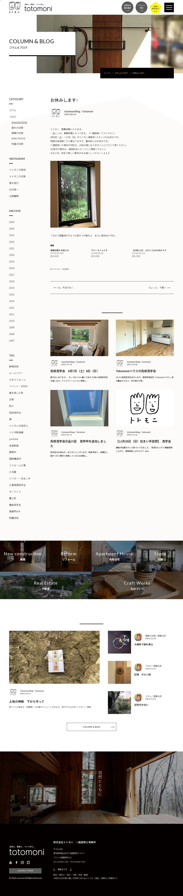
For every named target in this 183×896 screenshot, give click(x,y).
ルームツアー (16, 373)
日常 (11, 399)
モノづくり (15, 491)
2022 (11, 241)
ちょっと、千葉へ (157, 287)
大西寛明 (14, 196)
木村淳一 (14, 189)
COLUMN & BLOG (91, 727)
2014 (11, 294)
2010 (11, 320)
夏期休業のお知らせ (59, 250)
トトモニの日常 (17, 176)
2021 (11, 248)
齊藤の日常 (17, 133)
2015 (11, 288)
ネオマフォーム (17, 379)
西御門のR (14, 511)
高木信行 (14, 183)
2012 (11, 307)
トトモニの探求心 (18, 425)
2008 (11, 334)
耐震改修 (14, 518)
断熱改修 (14, 366)
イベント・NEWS (18, 386)
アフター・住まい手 (19, 478)
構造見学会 (15, 505)
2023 (11, 235)
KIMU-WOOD (18, 138)
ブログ (12, 117)
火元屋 (12, 472)
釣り (11, 406)
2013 (11, 301)
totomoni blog (19, 122)
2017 (11, 274)
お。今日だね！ (65, 287)
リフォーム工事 (17, 465)
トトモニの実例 (17, 169)
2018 (11, 268)
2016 (11, 281)
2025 (11, 222)
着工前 (12, 498)
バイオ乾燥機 (16, 432)
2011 (11, 314)
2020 (11, 255)
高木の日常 (17, 127)
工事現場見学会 (17, 485)
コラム (12, 110)
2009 (11, 327)
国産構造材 (15, 458)
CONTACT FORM (25, 871)
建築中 (12, 452)
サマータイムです (99, 250)
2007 (11, 340)
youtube (13, 439)
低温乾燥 (14, 445)
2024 (11, 228)
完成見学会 (15, 412)
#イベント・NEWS (59, 269)
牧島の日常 (17, 144)
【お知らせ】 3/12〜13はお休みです (149, 250)
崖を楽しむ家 (16, 392)
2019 (11, 261)
